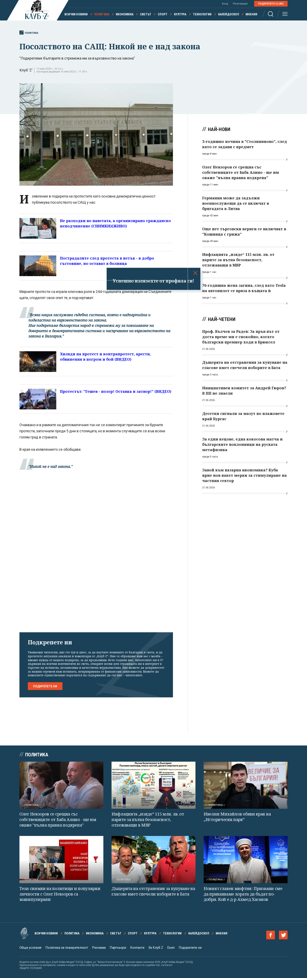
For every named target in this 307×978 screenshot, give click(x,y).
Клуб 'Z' (26, 70)
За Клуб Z (155, 948)
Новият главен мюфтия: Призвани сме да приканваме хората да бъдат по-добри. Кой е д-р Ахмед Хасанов (243, 894)
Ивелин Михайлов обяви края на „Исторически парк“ (237, 816)
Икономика (124, 14)
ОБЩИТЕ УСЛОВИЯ (30, 968)
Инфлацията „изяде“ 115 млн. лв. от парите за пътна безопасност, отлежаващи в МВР (148, 819)
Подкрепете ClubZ (271, 3)
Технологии (202, 14)
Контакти (137, 948)
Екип (171, 948)
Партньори (118, 948)
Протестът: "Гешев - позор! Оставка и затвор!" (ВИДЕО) (115, 391)
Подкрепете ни (45, 686)
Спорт (162, 14)
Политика (101, 14)
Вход (225, 3)
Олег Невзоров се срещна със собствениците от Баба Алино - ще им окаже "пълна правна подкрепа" (57, 819)
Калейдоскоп (228, 14)
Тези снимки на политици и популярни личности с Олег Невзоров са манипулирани (59, 894)
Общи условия (30, 948)
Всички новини (76, 14)
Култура (180, 14)
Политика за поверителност (66, 948)
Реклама (99, 948)
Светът (145, 14)
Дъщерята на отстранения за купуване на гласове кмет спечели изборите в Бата (153, 891)
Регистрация (240, 3)
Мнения (251, 14)
